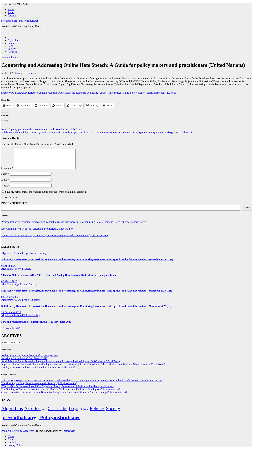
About (11, 12)
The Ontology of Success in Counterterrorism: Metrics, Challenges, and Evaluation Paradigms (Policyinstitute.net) (60, 393)
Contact (12, 15)
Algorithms (14, 40)
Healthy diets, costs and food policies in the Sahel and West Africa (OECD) (40, 371)
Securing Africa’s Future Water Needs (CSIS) (24, 362)
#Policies (31, 73)
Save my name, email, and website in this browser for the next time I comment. (46, 195)
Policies (12, 43)
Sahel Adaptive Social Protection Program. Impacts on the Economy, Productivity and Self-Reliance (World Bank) (60, 365)
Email (5, 183)
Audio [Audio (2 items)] (44, 413)
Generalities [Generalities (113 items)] (57, 412)
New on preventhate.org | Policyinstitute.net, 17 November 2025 (36, 325)
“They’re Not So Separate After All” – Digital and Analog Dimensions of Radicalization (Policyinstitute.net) (60, 278)
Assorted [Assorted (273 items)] (32, 412)
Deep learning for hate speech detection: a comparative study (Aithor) (37, 232)
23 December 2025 (11, 316)
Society (11, 48)
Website (5, 189)
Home (11, 9)
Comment (7, 172)
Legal (11, 46)
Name (5, 177)
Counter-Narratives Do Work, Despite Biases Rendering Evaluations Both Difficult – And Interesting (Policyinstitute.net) (64, 396)
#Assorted (20, 73)
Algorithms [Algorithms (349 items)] (12, 412)
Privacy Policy (15, 449)
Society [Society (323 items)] (113, 412)
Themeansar (68, 434)
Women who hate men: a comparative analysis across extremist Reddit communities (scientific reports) (54, 239)
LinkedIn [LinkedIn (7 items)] (84, 413)
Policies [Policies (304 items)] (97, 412)
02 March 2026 (9, 285)
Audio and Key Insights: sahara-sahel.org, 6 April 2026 (29, 359)
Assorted (12, 51)
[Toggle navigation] (2, 32)
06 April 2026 (8, 269)
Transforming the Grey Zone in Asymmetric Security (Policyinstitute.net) (39, 387)
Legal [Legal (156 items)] (73, 412)
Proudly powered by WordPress (18, 434)
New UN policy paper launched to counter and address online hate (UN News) (41, 129)
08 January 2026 (9, 300)
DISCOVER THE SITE (14, 207)
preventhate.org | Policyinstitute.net (19, 20)
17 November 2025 (11, 332)
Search (246, 211)
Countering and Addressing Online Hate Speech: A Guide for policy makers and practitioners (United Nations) (123, 65)
